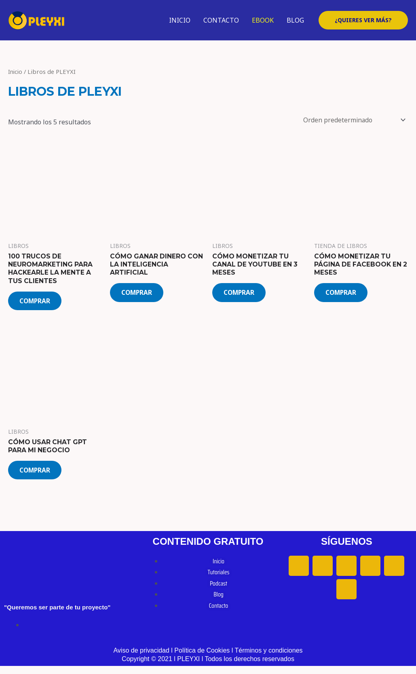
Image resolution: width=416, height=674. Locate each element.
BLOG (295, 20)
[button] (363, 20)
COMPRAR (40, 303)
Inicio (15, 71)
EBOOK (263, 20)
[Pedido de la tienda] (352, 120)
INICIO (179, 20)
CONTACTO (221, 20)
